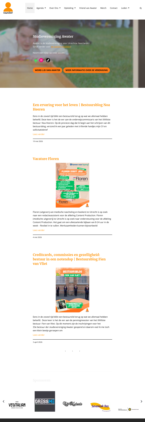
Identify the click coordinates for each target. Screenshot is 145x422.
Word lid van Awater (47, 70)
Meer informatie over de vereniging (86, 70)
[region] (72, 401)
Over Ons (54, 8)
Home (30, 8)
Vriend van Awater (88, 8)
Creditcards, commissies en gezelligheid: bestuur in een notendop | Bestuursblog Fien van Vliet (69, 259)
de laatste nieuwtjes (61, 46)
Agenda (41, 8)
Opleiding (70, 8)
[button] (17, 401)
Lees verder (39, 134)
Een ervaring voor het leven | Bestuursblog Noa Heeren (71, 107)
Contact (113, 8)
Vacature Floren (46, 159)
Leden (125, 8)
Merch (103, 8)
